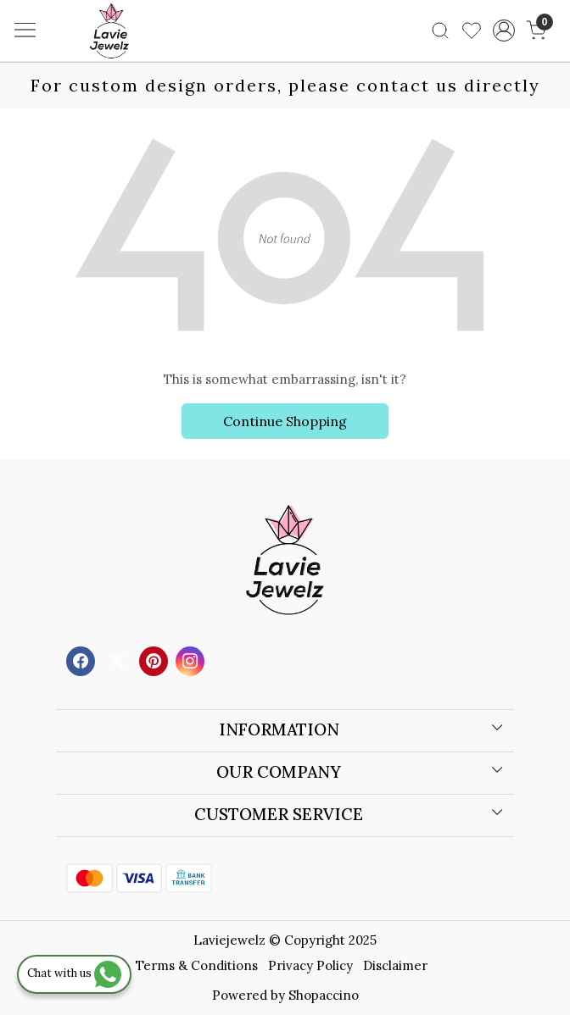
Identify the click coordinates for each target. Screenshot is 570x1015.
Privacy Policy (310, 965)
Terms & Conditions (197, 965)
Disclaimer (395, 965)
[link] (440, 30)
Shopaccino (323, 995)
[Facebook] (82, 660)
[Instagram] (192, 660)
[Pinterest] (155, 660)
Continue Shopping (285, 421)
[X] (119, 660)
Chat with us (74, 973)
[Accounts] (503, 30)
